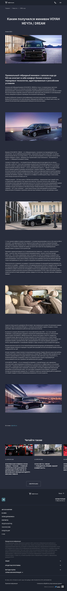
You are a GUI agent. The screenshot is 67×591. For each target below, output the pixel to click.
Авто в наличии (7, 509)
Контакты (5, 520)
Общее (7, 561)
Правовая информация (11, 583)
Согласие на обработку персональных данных (49, 583)
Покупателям (6, 527)
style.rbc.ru (14, 425)
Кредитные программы (13, 565)
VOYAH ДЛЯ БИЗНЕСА (8, 516)
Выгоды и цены (10, 570)
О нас (3, 534)
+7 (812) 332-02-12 (60, 501)
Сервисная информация (13, 572)
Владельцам (6, 530)
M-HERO (4, 513)
